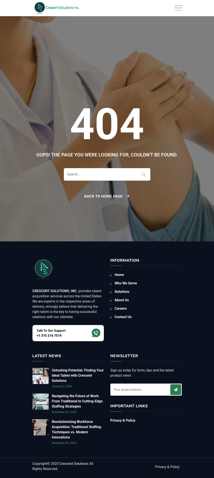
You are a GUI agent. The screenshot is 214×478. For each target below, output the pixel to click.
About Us (122, 300)
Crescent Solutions (74, 464)
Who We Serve (126, 283)
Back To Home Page (103, 196)
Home (119, 275)
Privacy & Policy (122, 420)
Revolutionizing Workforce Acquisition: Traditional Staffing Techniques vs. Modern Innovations (76, 429)
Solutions (122, 292)
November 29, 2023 (64, 412)
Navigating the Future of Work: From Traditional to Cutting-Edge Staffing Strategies (77, 401)
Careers (121, 308)
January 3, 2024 (62, 386)
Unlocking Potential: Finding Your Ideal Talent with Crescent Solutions (78, 375)
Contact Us (123, 317)
